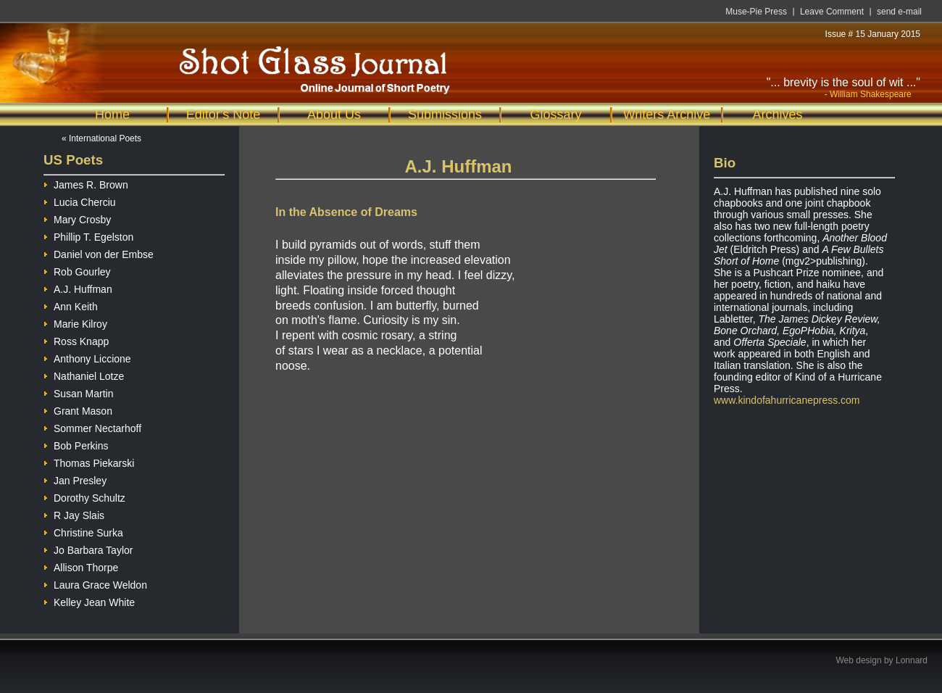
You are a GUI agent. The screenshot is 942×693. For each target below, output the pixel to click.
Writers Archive (667, 114)
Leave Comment (832, 12)
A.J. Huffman (77, 287)
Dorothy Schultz (84, 496)
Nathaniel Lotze (83, 374)
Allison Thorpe (80, 565)
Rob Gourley (77, 270)
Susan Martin (78, 391)
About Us (334, 114)
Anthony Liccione (87, 357)
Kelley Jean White (89, 600)
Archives (777, 114)
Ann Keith (70, 304)
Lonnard (912, 660)
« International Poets (101, 138)
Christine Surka (83, 531)
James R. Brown (85, 183)
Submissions (445, 114)
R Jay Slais (73, 513)
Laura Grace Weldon (95, 583)
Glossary (555, 114)
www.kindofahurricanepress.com (787, 400)
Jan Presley (75, 478)
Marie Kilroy (75, 322)
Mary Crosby (77, 217)
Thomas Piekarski (88, 461)
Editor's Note (223, 114)
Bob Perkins (75, 444)
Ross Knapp (76, 339)
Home (112, 114)
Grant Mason (77, 409)
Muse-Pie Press (756, 12)
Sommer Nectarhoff (92, 426)
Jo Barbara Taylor (88, 548)
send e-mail (899, 12)
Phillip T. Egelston (88, 235)
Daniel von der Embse (98, 252)
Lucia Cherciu (79, 200)
